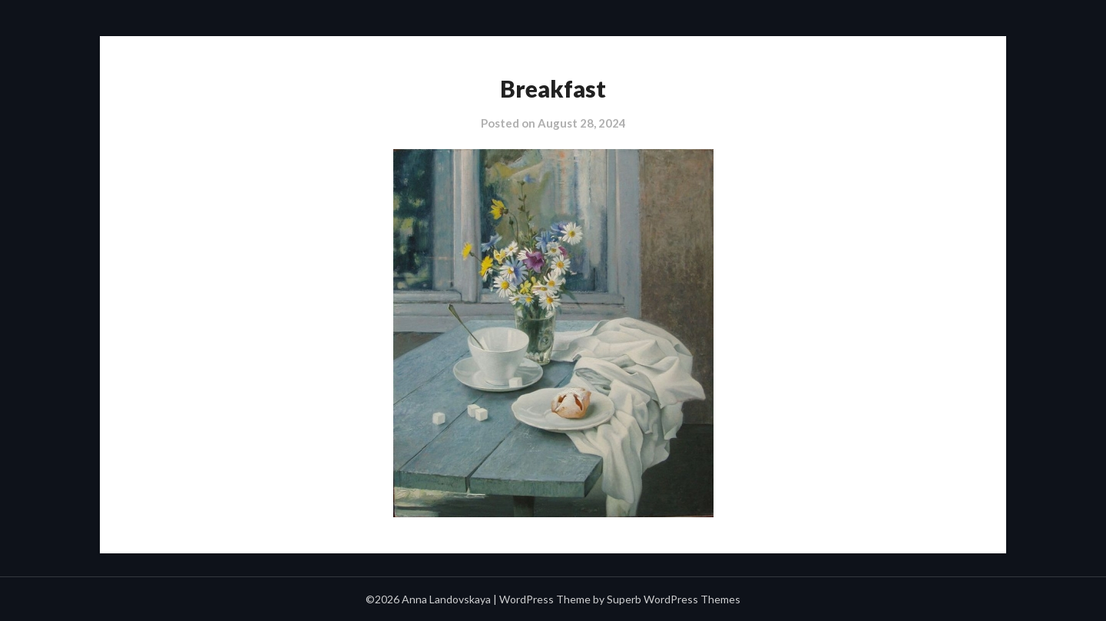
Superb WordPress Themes (673, 599)
